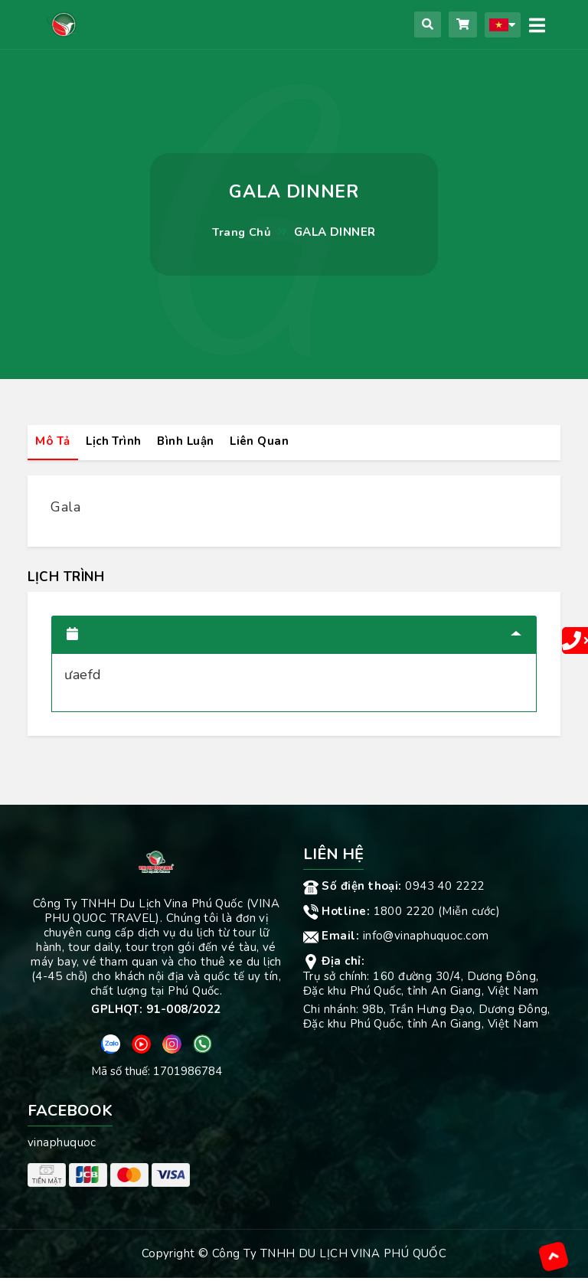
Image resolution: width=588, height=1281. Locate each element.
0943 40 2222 (394, 889)
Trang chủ (242, 232)
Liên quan (263, 441)
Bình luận (188, 441)
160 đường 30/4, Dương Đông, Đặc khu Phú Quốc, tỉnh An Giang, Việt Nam (420, 987)
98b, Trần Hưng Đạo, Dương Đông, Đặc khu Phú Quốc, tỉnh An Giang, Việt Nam (426, 1019)
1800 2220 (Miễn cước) (401, 914)
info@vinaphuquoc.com (396, 938)
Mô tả (53, 441)
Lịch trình (115, 441)
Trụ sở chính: (338, 979)
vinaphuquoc (62, 1145)
